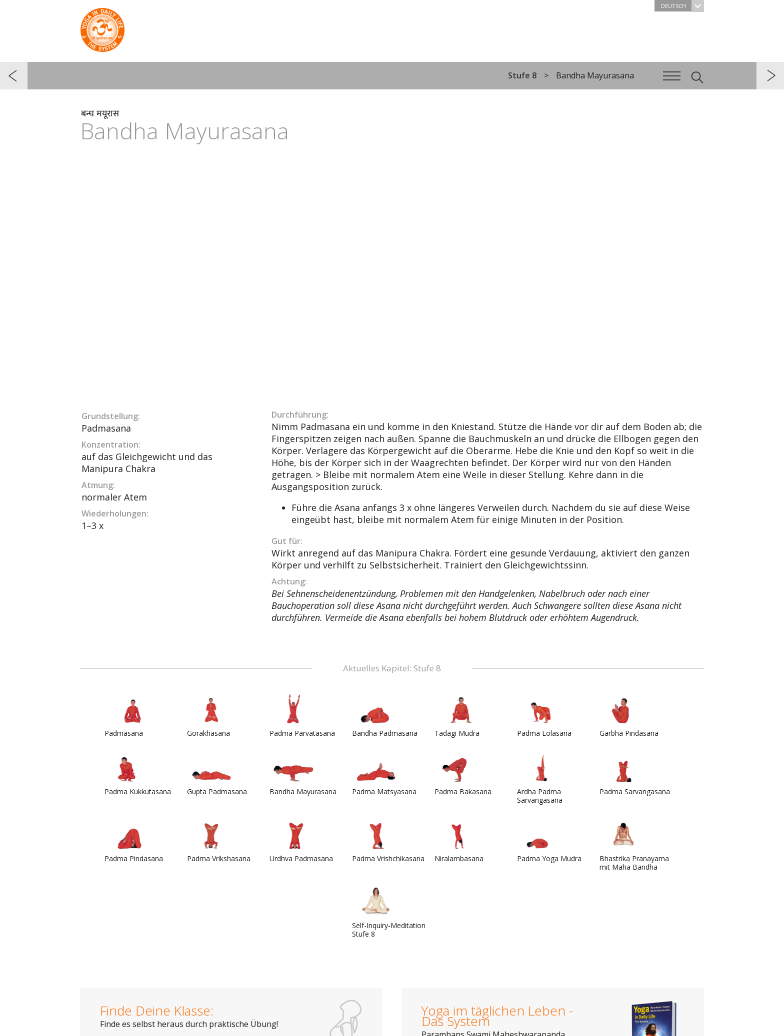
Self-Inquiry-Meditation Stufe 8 (389, 912)
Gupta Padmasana (217, 774)
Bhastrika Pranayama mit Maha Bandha (634, 845)
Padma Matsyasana (384, 774)
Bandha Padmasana (385, 716)
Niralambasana (459, 841)
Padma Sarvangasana (635, 774)
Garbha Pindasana (629, 716)
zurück (14, 75)
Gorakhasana (211, 716)
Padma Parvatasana (302, 716)
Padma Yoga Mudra (549, 841)
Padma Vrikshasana (218, 841)
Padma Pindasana (133, 841)
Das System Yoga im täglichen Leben (102, 27)
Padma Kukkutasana (137, 774)
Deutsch (682, 5)
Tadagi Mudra (458, 716)
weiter (770, 75)
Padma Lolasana (544, 716)
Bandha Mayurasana (303, 774)
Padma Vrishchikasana (388, 841)
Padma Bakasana (463, 774)
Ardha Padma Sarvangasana (541, 778)
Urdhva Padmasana (301, 841)
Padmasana (128, 716)
